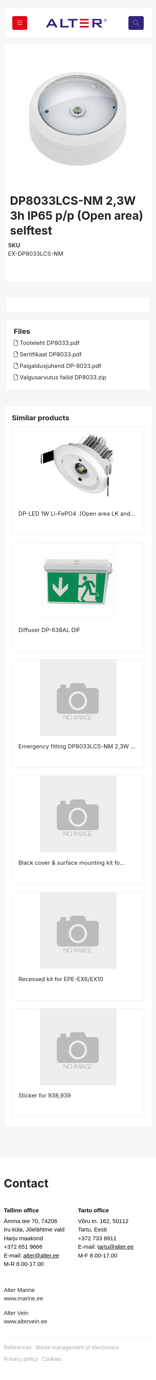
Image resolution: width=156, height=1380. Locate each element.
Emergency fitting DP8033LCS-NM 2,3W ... (77, 746)
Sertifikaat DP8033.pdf (48, 354)
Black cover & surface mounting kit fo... (71, 862)
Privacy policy (21, 1359)
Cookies (52, 1359)
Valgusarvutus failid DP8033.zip (60, 377)
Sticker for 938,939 (44, 1095)
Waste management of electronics (76, 1347)
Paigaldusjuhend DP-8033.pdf (57, 365)
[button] (17, 120)
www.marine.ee (23, 1298)
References (17, 1347)
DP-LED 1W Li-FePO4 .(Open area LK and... (76, 513)
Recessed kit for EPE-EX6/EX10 (60, 979)
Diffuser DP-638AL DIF (49, 630)
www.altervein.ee (25, 1321)
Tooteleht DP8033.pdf (46, 342)
